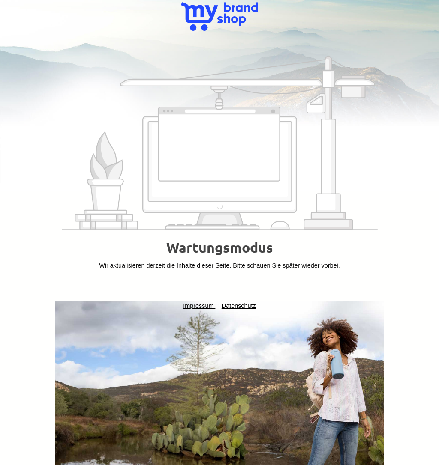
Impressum (199, 305)
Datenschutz (239, 305)
